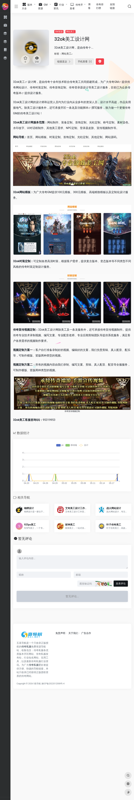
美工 (22, 82)
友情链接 (112, 6)
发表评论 (121, 583)
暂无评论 (25, 538)
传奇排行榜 (99, 6)
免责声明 (60, 633)
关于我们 (73, 633)
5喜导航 (37, 683)
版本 (18, 93)
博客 (89, 6)
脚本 (85, 107)
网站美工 (70, 31)
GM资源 (59, 31)
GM (116, 82)
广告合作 (86, 633)
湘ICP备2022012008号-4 (52, 683)
